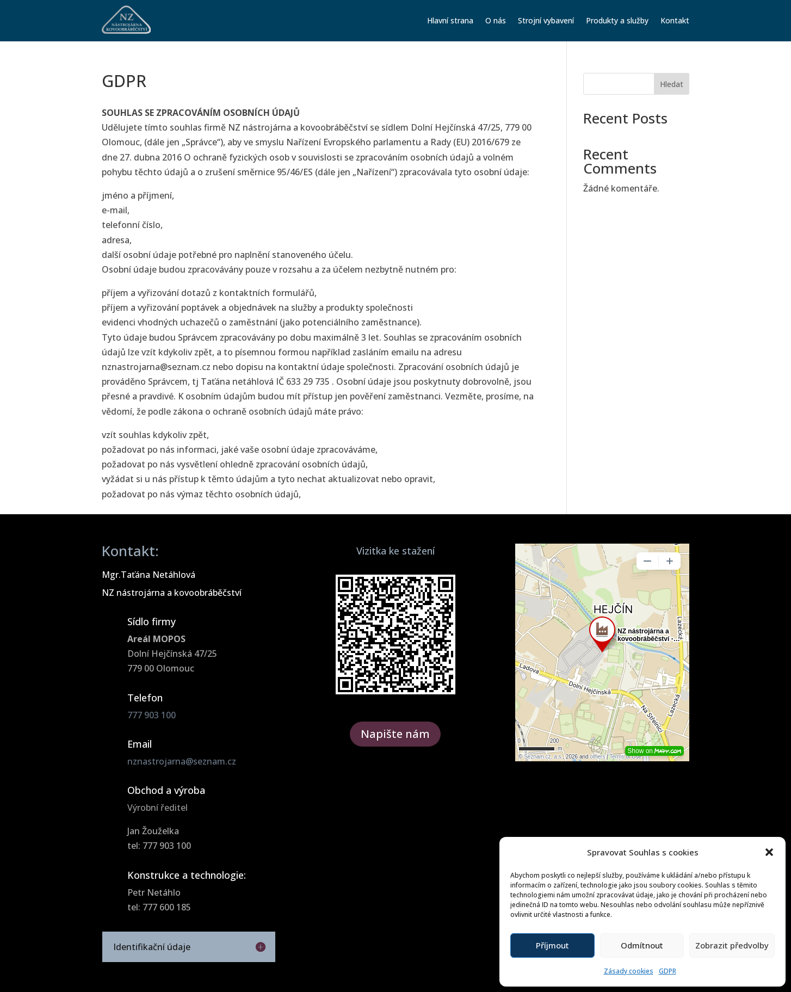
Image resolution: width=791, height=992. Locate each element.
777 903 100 (151, 715)
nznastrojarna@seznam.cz (181, 761)
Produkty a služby (617, 20)
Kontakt (674, 20)
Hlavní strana (450, 20)
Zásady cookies (628, 971)
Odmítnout (642, 945)
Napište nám (395, 733)
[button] (769, 852)
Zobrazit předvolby (732, 945)
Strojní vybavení (546, 20)
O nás (495, 20)
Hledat (671, 84)
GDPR (667, 971)
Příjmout (552, 945)
